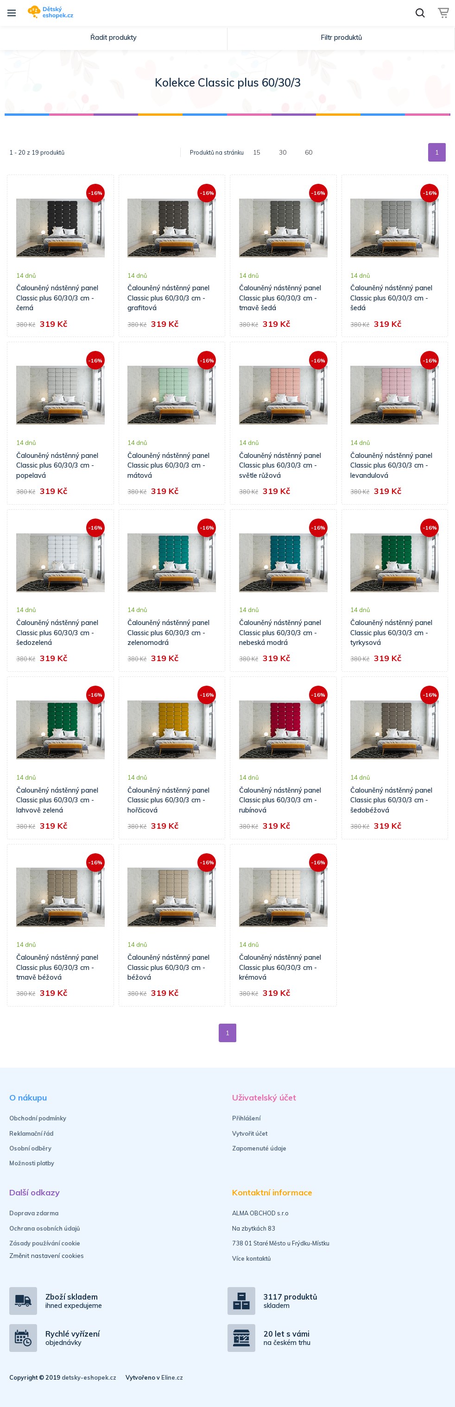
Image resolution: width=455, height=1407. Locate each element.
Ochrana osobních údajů (44, 1228)
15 (256, 152)
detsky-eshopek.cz (89, 1377)
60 (308, 152)
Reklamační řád (31, 1133)
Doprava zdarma (33, 1213)
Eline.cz (172, 1377)
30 (282, 152)
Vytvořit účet (249, 1133)
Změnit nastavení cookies (46, 1255)
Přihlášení (246, 1118)
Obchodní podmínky (37, 1118)
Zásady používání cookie (44, 1243)
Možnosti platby (31, 1163)
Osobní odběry (30, 1148)
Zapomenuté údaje (259, 1148)
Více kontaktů (251, 1258)
